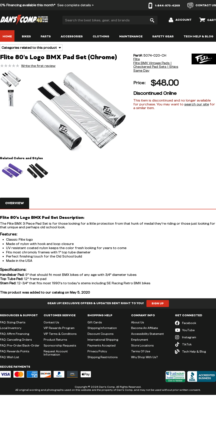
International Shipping (102, 339)
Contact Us (51, 322)
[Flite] (200, 63)
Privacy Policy (97, 351)
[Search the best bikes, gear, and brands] (109, 20)
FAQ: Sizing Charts (12, 322)
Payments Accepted (101, 345)
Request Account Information (56, 353)
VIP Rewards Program (59, 327)
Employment (139, 339)
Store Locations (142, 345)
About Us (137, 322)
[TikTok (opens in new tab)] (195, 344)
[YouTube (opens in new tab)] (195, 330)
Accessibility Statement (147, 333)
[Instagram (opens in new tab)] (195, 337)
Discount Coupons (100, 333)
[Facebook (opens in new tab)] (195, 323)
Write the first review (38, 66)
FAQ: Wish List (9, 357)
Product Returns (55, 339)
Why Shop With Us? (144, 357)
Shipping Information (102, 327)
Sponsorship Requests (60, 345)
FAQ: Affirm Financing (14, 333)
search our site (196, 104)
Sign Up (158, 303)
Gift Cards (94, 322)
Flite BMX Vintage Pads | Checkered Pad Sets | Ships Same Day (155, 66)
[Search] (152, 20)
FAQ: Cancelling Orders (16, 339)
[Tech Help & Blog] (195, 351)
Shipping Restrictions (102, 357)
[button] (11, 79)
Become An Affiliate (144, 327)
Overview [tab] (14, 203)
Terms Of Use (140, 351)
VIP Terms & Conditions (60, 333)
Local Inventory (10, 327)
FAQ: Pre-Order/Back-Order (20, 345)
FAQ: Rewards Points (14, 351)
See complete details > (75, 5)
